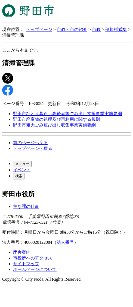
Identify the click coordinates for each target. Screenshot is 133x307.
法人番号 (65, 242)
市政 (96, 29)
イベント (21, 169)
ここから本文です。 (21, 50)
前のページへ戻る (30, 142)
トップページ (39, 29)
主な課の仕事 (26, 206)
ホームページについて (35, 269)
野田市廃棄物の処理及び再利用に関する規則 (56, 119)
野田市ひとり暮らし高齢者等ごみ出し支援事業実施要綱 (67, 113)
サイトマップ (26, 263)
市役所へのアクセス (32, 258)
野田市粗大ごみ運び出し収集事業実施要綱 (54, 125)
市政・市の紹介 (72, 29)
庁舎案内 (21, 252)
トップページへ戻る (32, 148)
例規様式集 (116, 29)
